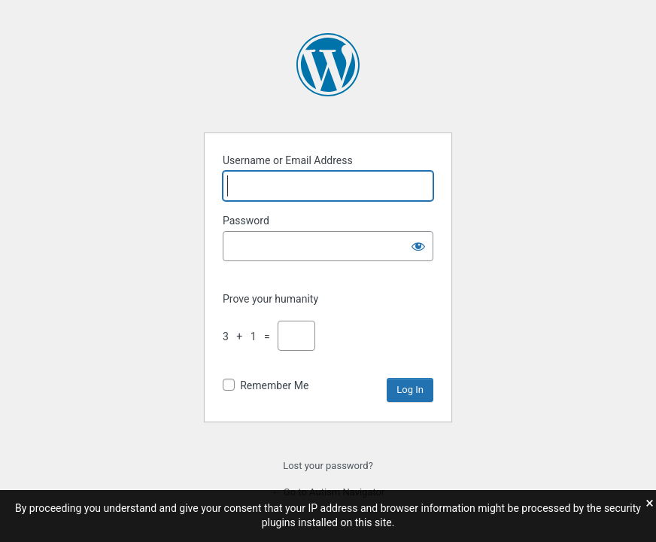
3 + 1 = (249, 336)
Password (246, 221)
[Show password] (418, 246)
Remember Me (274, 385)
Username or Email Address (288, 160)
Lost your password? (328, 465)
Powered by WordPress (328, 64)
